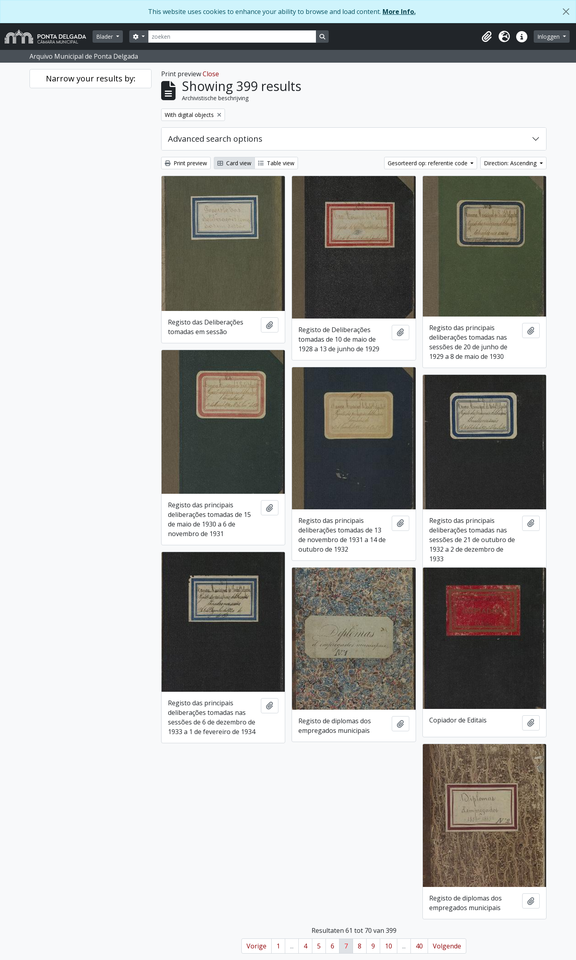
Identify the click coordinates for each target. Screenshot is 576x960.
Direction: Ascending (511, 163)
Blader (105, 36)
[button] (486, 37)
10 (388, 946)
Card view (234, 163)
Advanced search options (215, 138)
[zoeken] (232, 36)
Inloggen (549, 36)
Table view (276, 163)
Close (211, 73)
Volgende (447, 946)
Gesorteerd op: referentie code (428, 163)
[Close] (566, 11)
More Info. (399, 11)
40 (419, 946)
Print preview (186, 163)
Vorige (256, 946)
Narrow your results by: (91, 78)
